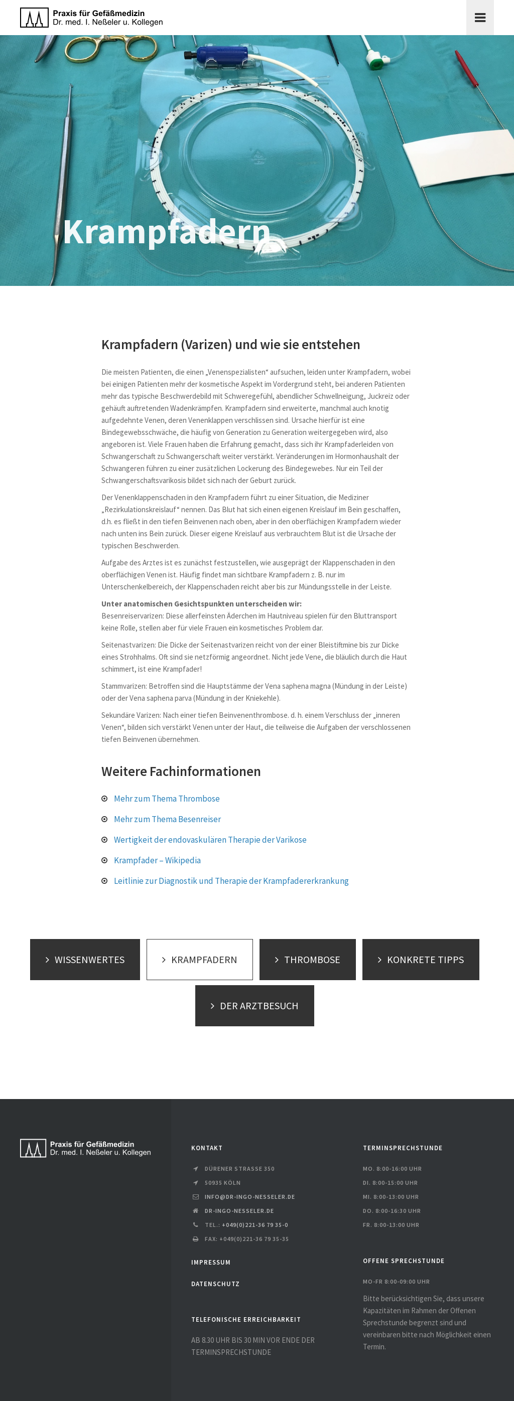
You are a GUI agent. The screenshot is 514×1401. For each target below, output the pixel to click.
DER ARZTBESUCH (252, 1005)
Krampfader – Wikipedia (157, 860)
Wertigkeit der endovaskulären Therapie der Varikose (210, 839)
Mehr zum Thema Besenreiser (167, 819)
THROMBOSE (305, 959)
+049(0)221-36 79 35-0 (255, 1224)
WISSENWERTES (82, 959)
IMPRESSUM (211, 1262)
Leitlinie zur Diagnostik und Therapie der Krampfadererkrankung (231, 880)
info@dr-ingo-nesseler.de (250, 1196)
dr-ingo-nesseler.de (239, 1210)
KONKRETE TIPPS (418, 959)
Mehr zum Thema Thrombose (167, 798)
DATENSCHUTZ (215, 1284)
